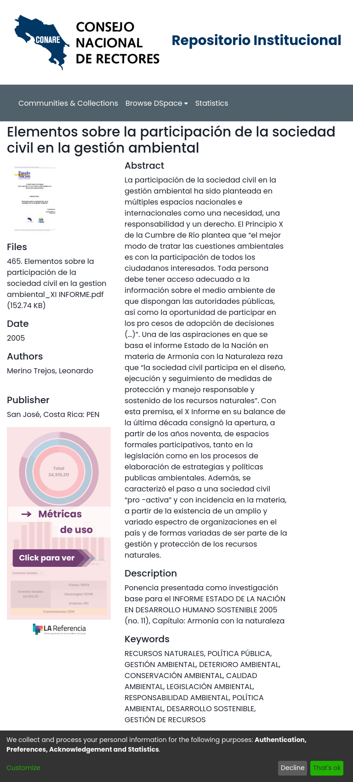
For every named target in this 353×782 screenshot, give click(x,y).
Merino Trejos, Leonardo (50, 370)
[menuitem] (156, 103)
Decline (293, 767)
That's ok (327, 767)
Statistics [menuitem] (211, 103)
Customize (23, 767)
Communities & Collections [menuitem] (68, 103)
